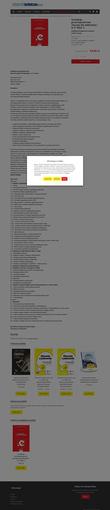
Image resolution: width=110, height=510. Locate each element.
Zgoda (64, 179)
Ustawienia (48, 179)
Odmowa (57, 179)
